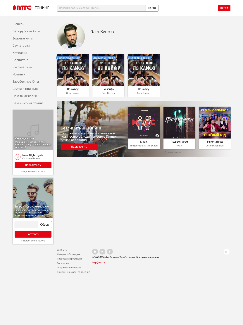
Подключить (33, 165)
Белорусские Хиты (26, 31)
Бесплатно (20, 60)
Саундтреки (21, 45)
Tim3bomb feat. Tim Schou (144, 146)
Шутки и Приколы (25, 88)
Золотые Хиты (22, 38)
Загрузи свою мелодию (32, 206)
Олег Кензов (72, 93)
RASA (179, 146)
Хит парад (20, 52)
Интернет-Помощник (68, 254)
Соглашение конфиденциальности (69, 265)
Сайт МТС (62, 250)
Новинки (19, 74)
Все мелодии (173, 152)
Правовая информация (69, 259)
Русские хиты (22, 67)
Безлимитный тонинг (28, 103)
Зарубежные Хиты (26, 81)
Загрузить (33, 234)
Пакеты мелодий (25, 96)
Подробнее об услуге (33, 171)
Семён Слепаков (215, 146)
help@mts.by (99, 262)
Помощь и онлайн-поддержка (73, 272)
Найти (152, 8)
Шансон (18, 24)
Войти (224, 8)
